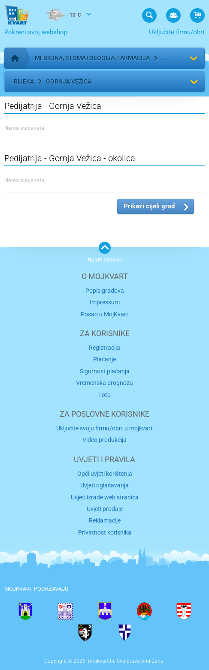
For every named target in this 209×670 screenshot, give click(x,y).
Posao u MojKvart (104, 314)
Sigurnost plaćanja (105, 371)
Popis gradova (104, 290)
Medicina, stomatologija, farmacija (92, 57)
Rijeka (24, 81)
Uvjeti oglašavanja (104, 485)
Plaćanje (104, 359)
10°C (61, 15)
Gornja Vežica (68, 81)
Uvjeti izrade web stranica (105, 497)
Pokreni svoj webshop (35, 32)
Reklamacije (105, 520)
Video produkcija (104, 439)
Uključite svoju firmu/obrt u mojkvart (104, 428)
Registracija (104, 347)
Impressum (105, 302)
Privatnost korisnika (104, 532)
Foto (104, 394)
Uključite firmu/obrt (177, 32)
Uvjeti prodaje (105, 508)
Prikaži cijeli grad (149, 206)
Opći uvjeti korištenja (104, 473)
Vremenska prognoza (104, 382)
